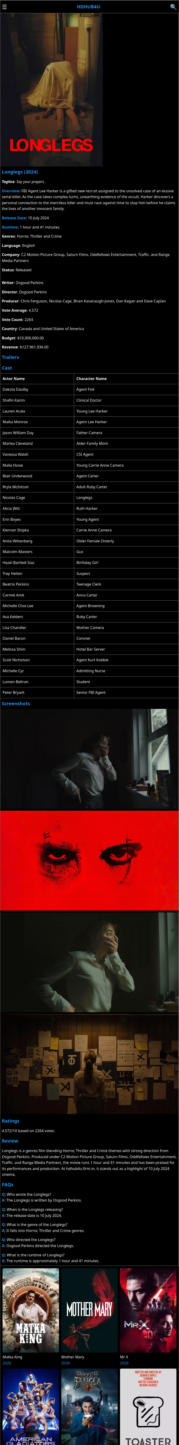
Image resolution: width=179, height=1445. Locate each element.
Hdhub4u (88, 6)
